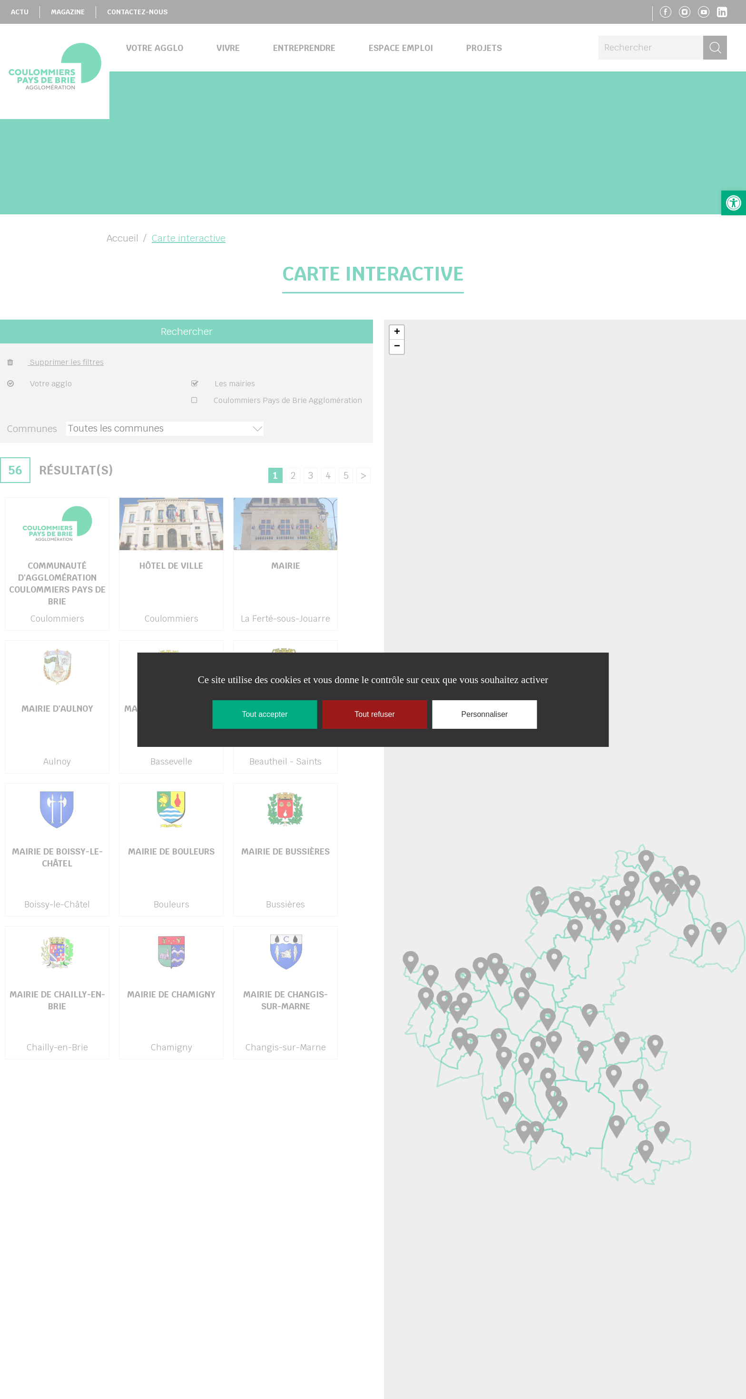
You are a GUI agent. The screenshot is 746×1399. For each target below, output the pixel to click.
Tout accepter (264, 714)
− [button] (397, 347)
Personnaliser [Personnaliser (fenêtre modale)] (484, 714)
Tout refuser (374, 714)
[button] (733, 203)
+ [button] (397, 332)
